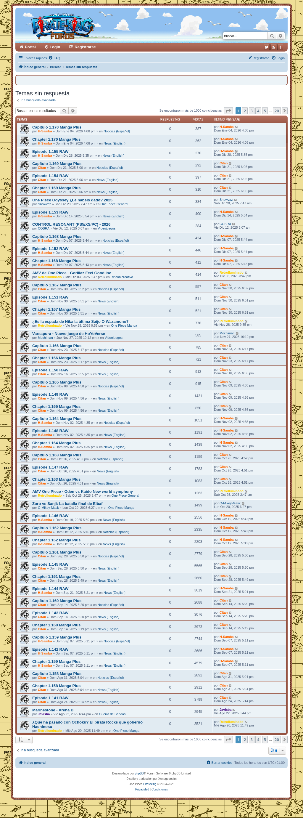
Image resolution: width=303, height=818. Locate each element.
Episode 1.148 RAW (50, 431)
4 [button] (258, 110)
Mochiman (45, 337)
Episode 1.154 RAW (50, 176)
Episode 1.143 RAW (50, 613)
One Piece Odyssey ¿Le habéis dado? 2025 (72, 200)
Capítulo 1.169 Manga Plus (56, 163)
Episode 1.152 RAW (50, 248)
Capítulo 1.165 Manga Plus (56, 382)
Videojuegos (106, 228)
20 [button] (277, 110)
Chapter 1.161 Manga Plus (56, 576)
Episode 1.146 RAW (50, 516)
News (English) (114, 143)
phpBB (139, 773)
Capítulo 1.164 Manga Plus (56, 418)
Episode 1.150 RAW (50, 370)
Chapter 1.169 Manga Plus (56, 188)
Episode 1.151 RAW (50, 297)
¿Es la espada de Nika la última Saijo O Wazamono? (80, 321)
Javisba (44, 714)
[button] (228, 110)
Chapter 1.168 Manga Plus (56, 261)
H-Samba (45, 131)
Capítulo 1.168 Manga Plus (56, 236)
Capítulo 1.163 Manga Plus (56, 455)
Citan (42, 167)
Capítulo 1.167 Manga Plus (56, 285)
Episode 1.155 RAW (50, 151)
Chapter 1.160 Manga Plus (56, 625)
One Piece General (114, 204)
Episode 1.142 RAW (50, 649)
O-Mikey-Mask (48, 507)
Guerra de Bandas (112, 714)
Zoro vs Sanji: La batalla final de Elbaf (67, 503)
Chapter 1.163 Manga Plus (56, 479)
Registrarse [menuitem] (85, 47)
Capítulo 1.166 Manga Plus (56, 346)
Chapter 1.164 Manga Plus (56, 443)
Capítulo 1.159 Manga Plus (56, 637)
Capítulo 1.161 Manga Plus (56, 552)
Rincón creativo (122, 277)
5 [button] (265, 110)
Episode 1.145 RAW (50, 564)
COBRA (43, 228)
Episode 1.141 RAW (50, 698)
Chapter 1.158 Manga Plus (56, 686)
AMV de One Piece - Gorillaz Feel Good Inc (71, 273)
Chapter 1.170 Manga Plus (56, 139)
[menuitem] (54, 58)
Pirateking (149, 784)
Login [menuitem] (55, 47)
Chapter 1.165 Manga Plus (56, 406)
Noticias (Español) (117, 131)
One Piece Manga (124, 325)
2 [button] (245, 110)
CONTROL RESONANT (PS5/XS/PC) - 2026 (71, 224)
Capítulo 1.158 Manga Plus (56, 673)
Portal (30, 47)
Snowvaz (44, 204)
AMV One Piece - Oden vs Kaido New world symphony (82, 491)
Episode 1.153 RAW (50, 212)
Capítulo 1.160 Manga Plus (56, 601)
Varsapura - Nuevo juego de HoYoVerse (68, 333)
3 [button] (252, 110)
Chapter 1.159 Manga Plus (56, 661)
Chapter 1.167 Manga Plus (56, 309)
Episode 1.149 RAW (50, 394)
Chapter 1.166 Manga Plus (56, 358)
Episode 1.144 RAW (50, 588)
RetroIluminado (50, 277)
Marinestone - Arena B (52, 710)
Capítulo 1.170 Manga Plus (56, 127)
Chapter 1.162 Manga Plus (56, 540)
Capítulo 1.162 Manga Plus (56, 528)
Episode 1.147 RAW (50, 467)
